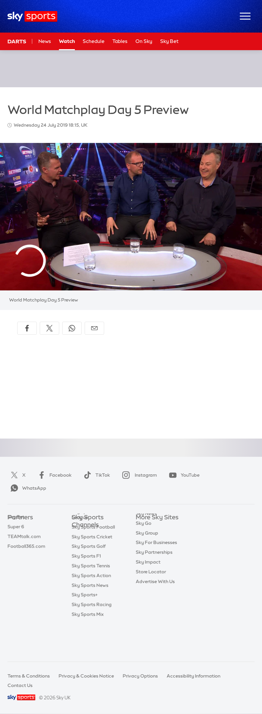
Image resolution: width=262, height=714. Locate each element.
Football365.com (26, 556)
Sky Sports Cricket (92, 569)
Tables (120, 41)
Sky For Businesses (156, 566)
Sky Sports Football (93, 560)
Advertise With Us (155, 605)
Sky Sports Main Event (96, 535)
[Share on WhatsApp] (72, 328)
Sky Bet (15, 527)
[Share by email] (94, 328)
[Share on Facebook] (27, 328)
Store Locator (151, 595)
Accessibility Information (193, 676)
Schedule (93, 41)
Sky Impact (148, 585)
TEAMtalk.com (24, 547)
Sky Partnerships (154, 576)
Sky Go (143, 547)
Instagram (138, 475)
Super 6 (15, 537)
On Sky (143, 41)
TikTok (95, 475)
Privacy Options (140, 676)
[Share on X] (49, 328)
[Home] (32, 16)
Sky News (146, 537)
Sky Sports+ (85, 627)
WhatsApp (27, 488)
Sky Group (147, 556)
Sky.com (145, 527)
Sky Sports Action (91, 608)
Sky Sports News (90, 618)
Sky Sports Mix (88, 647)
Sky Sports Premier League (92, 547)
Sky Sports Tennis (91, 598)
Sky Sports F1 (86, 589)
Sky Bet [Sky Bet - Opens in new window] (169, 41)
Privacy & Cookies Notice (86, 676)
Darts (16, 41)
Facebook (53, 475)
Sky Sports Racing (92, 637)
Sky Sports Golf (89, 579)
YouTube (183, 475)
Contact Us (20, 685)
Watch (67, 41)
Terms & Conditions (28, 676)
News (44, 41)
